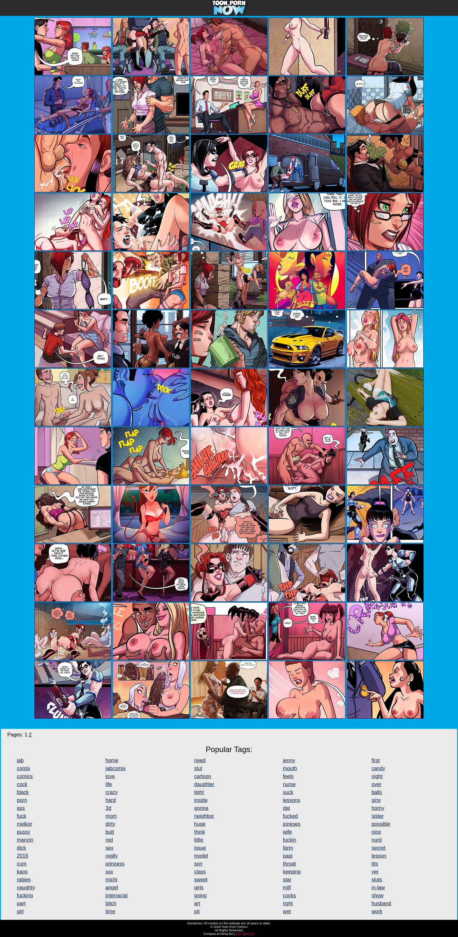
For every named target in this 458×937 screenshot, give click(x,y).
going (200, 895)
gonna (201, 808)
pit (197, 911)
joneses (291, 824)
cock (22, 784)
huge (200, 824)
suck (288, 792)
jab (20, 760)
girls (199, 887)
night (377, 776)
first (375, 760)
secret (378, 848)
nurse (289, 784)
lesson (378, 855)
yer (374, 871)
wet (287, 911)
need (200, 760)
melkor (24, 824)
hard (111, 800)
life (109, 784)
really (112, 855)
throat (289, 863)
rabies (24, 879)
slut (198, 768)
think (199, 832)
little (198, 840)
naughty (26, 887)
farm (288, 848)
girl (20, 911)
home (112, 760)
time (110, 911)
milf (287, 887)
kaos (22, 871)
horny (377, 808)
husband (381, 903)
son (198, 863)
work (376, 911)
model (201, 855)
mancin (25, 840)
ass (21, 808)
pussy (23, 832)
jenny (289, 760)
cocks (289, 895)
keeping (292, 871)
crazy (112, 792)
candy (378, 768)
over (376, 784)
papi (287, 855)
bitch (111, 903)
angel (112, 887)
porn (22, 800)
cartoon (202, 776)
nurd (376, 840)
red (109, 840)
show (377, 895)
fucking (25, 895)
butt (110, 832)
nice (376, 832)
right (288, 903)
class (200, 871)
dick (21, 848)
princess (115, 863)
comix (23, 768)
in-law (378, 887)
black (23, 792)
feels (288, 776)
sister (377, 816)
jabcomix (116, 768)
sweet (201, 879)
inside (201, 800)
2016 (22, 855)
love (110, 776)
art (197, 903)
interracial (117, 895)
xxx (109, 871)
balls (376, 792)
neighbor (204, 816)
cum (21, 863)
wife (287, 832)
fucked (290, 816)
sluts (376, 879)
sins (375, 800)
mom (111, 816)
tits (374, 863)
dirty (110, 824)
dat (286, 808)
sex (110, 848)
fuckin (289, 840)
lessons (291, 800)
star (287, 879)
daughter (204, 784)
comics (25, 776)
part (21, 903)
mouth (290, 768)
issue (200, 848)
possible (380, 824)
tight (199, 792)
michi (111, 879)
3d (108, 808)
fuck (21, 816)
